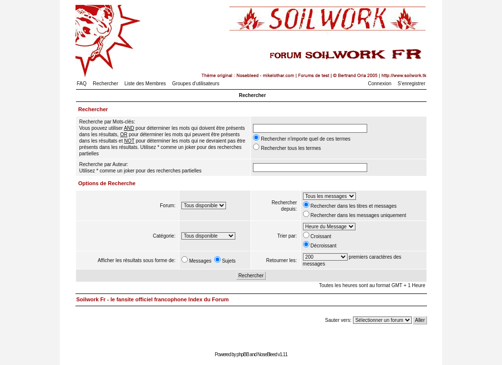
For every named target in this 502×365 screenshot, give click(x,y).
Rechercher (105, 83)
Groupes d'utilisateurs (195, 83)
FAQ (82, 83)
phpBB (243, 354)
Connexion (380, 83)
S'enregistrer (411, 83)
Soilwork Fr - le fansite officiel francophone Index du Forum (152, 299)
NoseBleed (267, 354)
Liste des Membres (145, 83)
